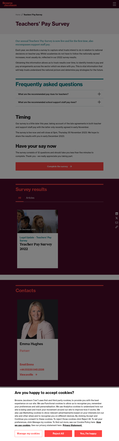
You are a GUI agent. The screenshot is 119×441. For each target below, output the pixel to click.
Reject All (58, 436)
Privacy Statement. (72, 428)
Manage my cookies (28, 436)
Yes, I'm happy (88, 436)
